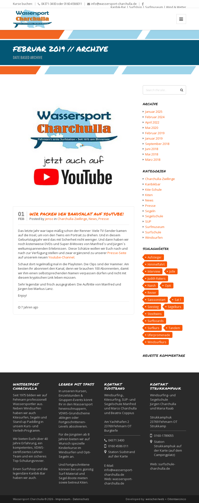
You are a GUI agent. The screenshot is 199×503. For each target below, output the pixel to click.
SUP (148, 221)
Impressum (63, 499)
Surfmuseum (154, 7)
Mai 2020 (151, 127)
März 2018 (152, 159)
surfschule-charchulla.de (162, 466)
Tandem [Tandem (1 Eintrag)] (174, 328)
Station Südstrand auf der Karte (121, 454)
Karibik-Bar (118, 7)
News (93, 219)
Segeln (150, 211)
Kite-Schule (153, 189)
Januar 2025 (153, 111)
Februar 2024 (154, 117)
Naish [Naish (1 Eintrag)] (152, 285)
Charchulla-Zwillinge (72, 219)
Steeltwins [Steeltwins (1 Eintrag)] (155, 314)
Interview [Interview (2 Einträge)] (154, 271)
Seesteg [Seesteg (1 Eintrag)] (153, 307)
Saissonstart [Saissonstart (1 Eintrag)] (156, 300)
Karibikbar (153, 184)
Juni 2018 (151, 149)
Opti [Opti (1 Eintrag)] (168, 285)
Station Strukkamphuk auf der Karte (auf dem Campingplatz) (168, 448)
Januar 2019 (153, 138)
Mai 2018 (151, 154)
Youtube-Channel (61, 257)
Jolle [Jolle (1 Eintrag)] (172, 271)
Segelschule (154, 216)
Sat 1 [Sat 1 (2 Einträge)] (178, 300)
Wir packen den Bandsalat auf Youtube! (76, 214)
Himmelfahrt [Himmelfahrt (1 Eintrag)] (156, 264)
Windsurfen (154, 237)
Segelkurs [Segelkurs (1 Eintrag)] (174, 307)
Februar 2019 (154, 133)
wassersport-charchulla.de (118, 481)
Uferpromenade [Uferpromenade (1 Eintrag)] (159, 335)
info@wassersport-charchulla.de (114, 4)
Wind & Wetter (176, 7)
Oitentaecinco (176, 499)
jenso (49, 219)
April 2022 (152, 122)
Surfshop (135, 7)
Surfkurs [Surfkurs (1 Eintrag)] (153, 328)
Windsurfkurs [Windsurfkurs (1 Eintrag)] (157, 342)
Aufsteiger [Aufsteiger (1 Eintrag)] (154, 257)
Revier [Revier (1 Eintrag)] (152, 292)
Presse (103, 219)
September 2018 (157, 144)
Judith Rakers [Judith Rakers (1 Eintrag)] (157, 278)
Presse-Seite (116, 253)
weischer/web (155, 499)
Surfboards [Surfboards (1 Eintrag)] (156, 321)
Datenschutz (81, 499)
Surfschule (153, 232)
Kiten (149, 195)
